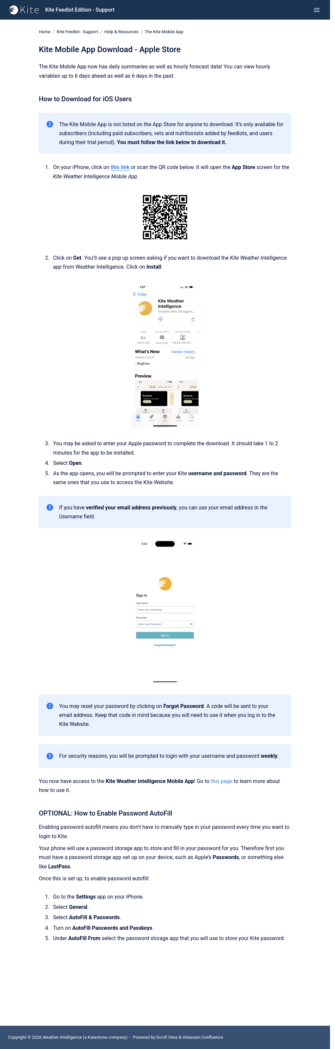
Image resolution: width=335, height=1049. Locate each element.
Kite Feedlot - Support (77, 31)
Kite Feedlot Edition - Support (80, 10)
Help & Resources (121, 31)
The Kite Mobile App (164, 31)
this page (221, 781)
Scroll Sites (167, 1037)
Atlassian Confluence (203, 1037)
